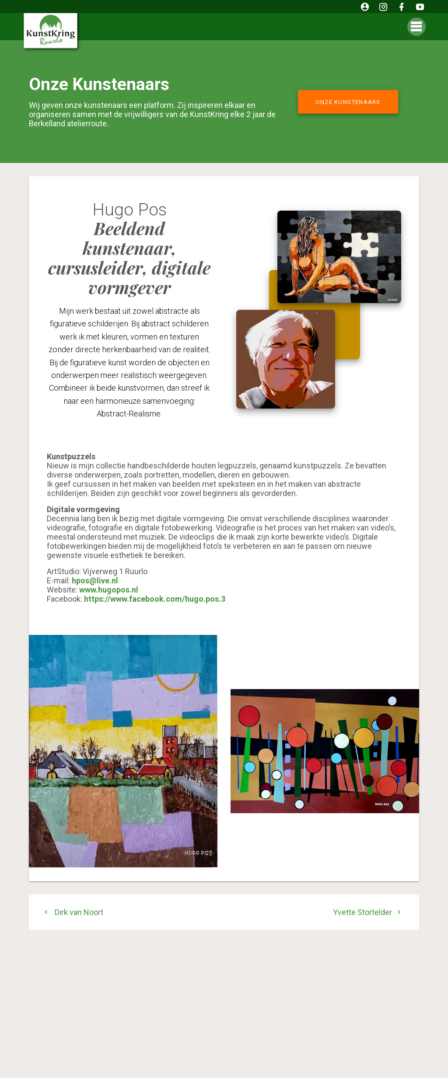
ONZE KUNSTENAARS (348, 101)
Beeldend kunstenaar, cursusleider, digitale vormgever (129, 257)
